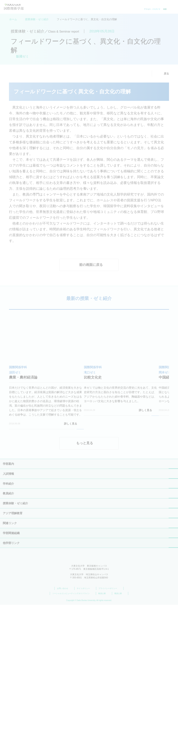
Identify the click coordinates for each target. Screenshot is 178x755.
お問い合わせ (64, 739)
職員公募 (120, 744)
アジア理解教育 (12, 663)
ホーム (13, 19)
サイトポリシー (85, 739)
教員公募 (104, 744)
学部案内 (8, 594)
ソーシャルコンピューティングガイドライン (73, 744)
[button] (4, 499)
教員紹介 (8, 624)
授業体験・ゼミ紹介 (37, 19)
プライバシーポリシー (109, 739)
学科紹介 (8, 614)
